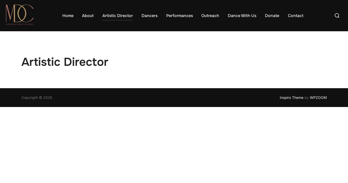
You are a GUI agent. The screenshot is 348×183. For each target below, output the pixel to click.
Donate (272, 15)
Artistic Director (117, 15)
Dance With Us (242, 15)
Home (68, 15)
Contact (295, 15)
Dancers (150, 15)
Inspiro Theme (291, 98)
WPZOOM (318, 98)
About (88, 15)
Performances (179, 15)
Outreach (210, 15)
